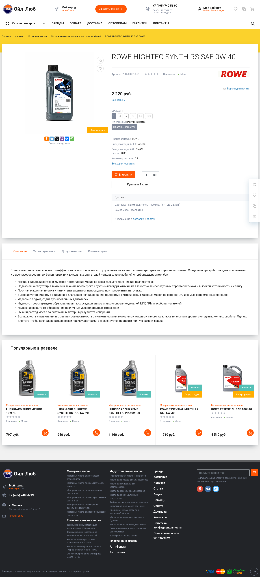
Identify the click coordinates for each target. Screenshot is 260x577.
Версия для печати (238, 88)
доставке (138, 219)
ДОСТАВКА (95, 23)
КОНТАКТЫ (161, 23)
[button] (165, 5)
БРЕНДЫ (58, 23)
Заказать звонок (111, 9)
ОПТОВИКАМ (117, 23)
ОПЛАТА (75, 23)
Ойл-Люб (19, 9)
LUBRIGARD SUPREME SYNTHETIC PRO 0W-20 (124, 411)
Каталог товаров (25, 23)
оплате (151, 219)
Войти (206, 10)
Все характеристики (123, 163)
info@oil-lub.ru (16, 516)
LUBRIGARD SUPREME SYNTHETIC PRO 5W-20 (73, 411)
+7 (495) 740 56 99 (21, 495)
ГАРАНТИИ (140, 23)
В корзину (123, 174)
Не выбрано (69, 10)
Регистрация (217, 10)
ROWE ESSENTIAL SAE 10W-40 (231, 409)
